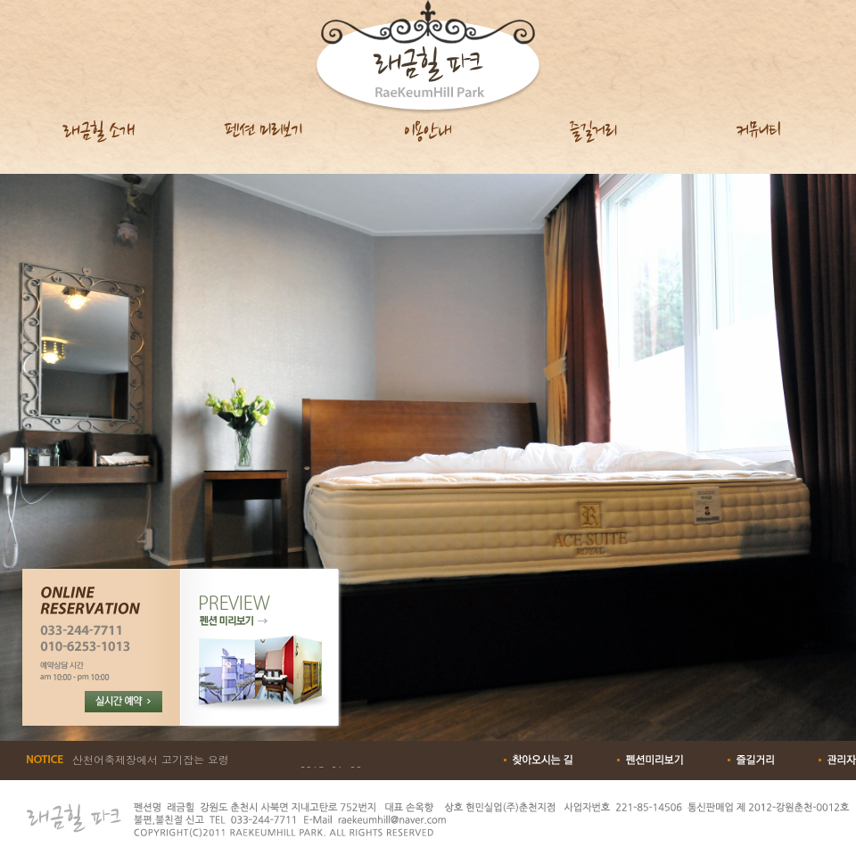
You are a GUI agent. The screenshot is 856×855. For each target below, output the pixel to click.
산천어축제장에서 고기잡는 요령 (150, 759)
